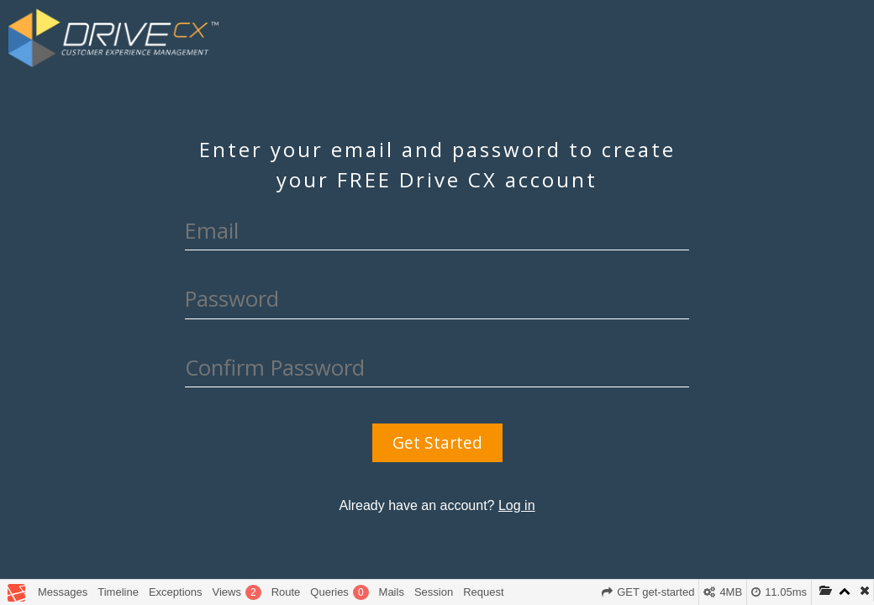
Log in (516, 505)
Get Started (437, 442)
